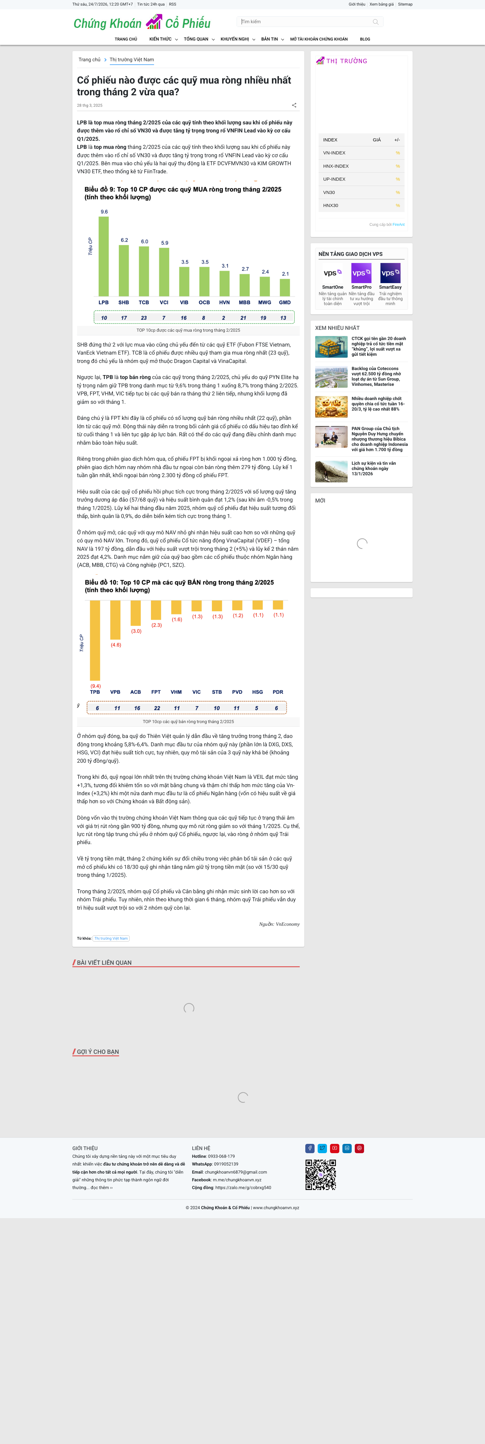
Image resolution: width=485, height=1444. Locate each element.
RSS (172, 4)
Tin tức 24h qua (151, 4)
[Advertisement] (188, 1022)
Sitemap (405, 4)
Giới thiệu (357, 4)
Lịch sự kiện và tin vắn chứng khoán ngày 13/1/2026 (374, 468)
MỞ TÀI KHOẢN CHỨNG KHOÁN (319, 39)
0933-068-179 (221, 1295)
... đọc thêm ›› (99, 1327)
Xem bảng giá (382, 4)
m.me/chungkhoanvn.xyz (237, 1319)
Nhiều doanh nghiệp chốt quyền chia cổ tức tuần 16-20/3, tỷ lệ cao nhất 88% (378, 404)
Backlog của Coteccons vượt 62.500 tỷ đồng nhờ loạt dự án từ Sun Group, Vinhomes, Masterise (376, 376)
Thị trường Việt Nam (132, 60)
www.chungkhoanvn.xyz (276, 1347)
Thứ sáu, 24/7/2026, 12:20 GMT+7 (102, 4)
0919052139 (226, 1303)
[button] (294, 105)
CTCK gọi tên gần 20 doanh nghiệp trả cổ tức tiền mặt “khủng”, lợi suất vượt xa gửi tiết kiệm (379, 346)
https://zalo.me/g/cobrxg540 (243, 1327)
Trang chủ (126, 39)
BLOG (365, 39)
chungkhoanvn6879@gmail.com (236, 1311)
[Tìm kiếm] (375, 22)
